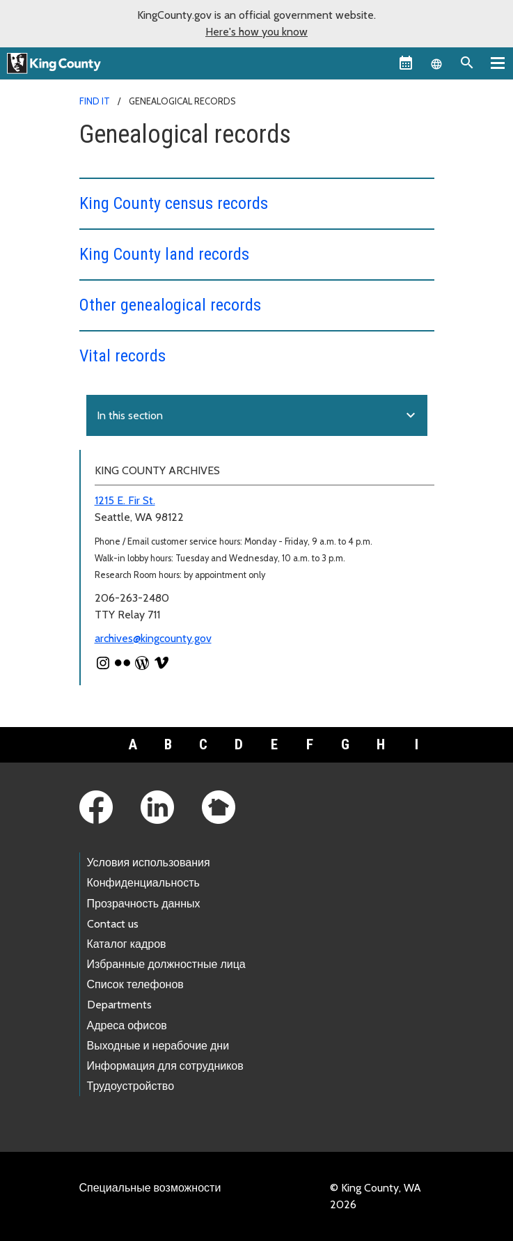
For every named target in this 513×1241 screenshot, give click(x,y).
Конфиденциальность (143, 882)
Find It (94, 101)
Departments (119, 1004)
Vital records (122, 356)
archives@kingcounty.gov (153, 638)
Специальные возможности (150, 1187)
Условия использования (148, 862)
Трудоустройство (131, 1086)
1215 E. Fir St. (125, 500)
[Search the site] (467, 62)
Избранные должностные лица (166, 964)
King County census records (173, 203)
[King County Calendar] (405, 62)
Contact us (113, 923)
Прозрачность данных (143, 903)
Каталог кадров (126, 944)
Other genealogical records (170, 305)
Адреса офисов (127, 1025)
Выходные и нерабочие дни (158, 1045)
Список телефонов (135, 984)
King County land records (164, 254)
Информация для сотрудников (165, 1065)
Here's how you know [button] (256, 31)
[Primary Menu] (497, 62)
